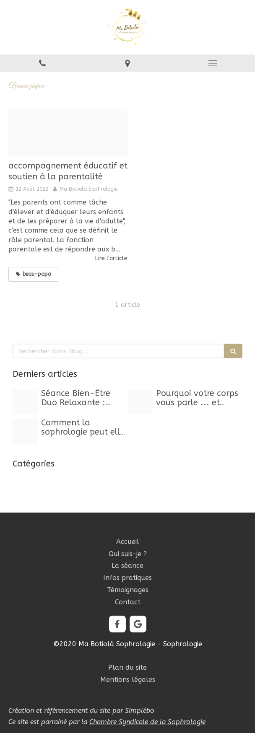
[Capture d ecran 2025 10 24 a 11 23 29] (25, 401)
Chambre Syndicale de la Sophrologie (147, 722)
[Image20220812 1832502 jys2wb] (68, 132)
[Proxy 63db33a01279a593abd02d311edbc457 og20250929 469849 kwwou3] (140, 401)
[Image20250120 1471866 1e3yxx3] (25, 431)
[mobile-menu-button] (212, 63)
